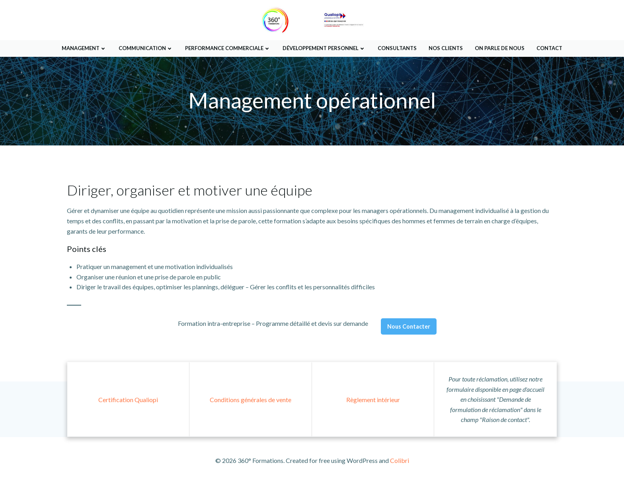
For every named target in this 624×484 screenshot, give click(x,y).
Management (84, 47)
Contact (549, 47)
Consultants (397, 47)
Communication (146, 47)
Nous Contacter (408, 327)
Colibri (399, 460)
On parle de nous (500, 47)
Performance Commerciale (228, 47)
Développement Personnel (324, 47)
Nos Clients (446, 47)
